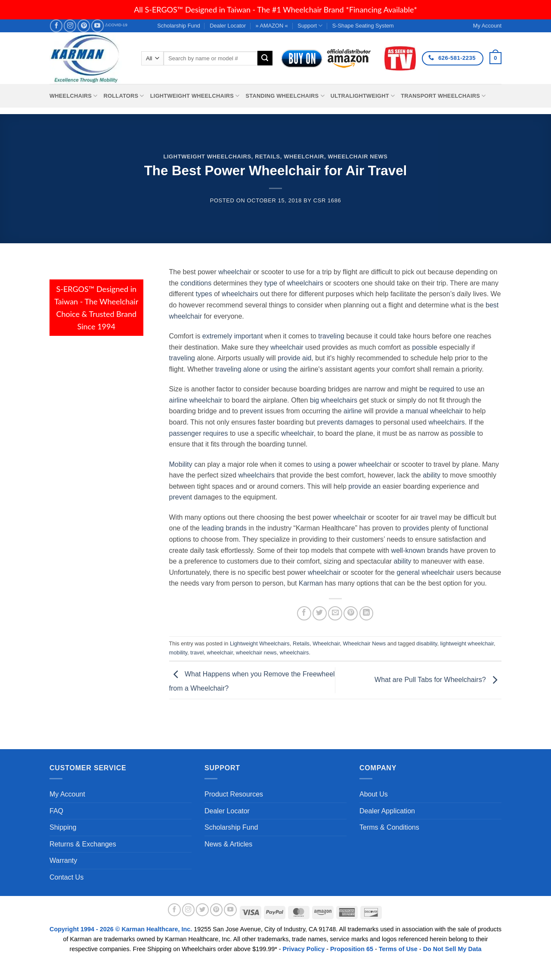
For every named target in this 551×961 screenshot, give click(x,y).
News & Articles (228, 844)
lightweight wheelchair (467, 643)
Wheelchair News (357, 156)
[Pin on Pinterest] (351, 613)
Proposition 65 (351, 949)
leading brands (224, 528)
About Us (373, 794)
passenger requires (198, 433)
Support (309, 26)
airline (353, 411)
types (203, 294)
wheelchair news (256, 652)
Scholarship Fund (178, 25)
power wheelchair (365, 464)
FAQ (56, 811)
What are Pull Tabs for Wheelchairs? (438, 679)
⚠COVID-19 (116, 24)
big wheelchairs (333, 400)
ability (431, 475)
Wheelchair (304, 156)
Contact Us (67, 877)
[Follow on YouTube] (97, 25)
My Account (67, 794)
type (270, 283)
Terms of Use (398, 949)
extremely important (232, 336)
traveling (331, 336)
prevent (251, 411)
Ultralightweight (363, 96)
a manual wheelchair (431, 411)
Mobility (180, 464)
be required (436, 389)
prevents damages (345, 422)
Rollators (124, 96)
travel (197, 652)
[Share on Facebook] (304, 613)
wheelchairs (305, 283)
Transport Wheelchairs (443, 96)
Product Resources (233, 794)
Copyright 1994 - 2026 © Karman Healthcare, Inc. (122, 929)
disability (426, 643)
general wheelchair (425, 572)
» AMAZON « (272, 25)
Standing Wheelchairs (284, 96)
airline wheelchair (196, 400)
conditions (195, 283)
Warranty (63, 860)
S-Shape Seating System (363, 25)
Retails (267, 156)
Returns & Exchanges (83, 844)
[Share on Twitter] (320, 613)
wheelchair (234, 272)
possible (424, 347)
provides (416, 528)
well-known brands (420, 550)
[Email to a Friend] (335, 613)
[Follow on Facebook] (56, 25)
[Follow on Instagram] (70, 25)
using (278, 369)
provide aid (294, 358)
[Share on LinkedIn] (366, 613)
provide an (364, 486)
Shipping (63, 827)
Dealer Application (387, 811)
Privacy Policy (304, 949)
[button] (495, 58)
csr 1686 (327, 200)
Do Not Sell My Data (452, 949)
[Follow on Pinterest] (83, 25)
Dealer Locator (228, 25)
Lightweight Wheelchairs (195, 96)
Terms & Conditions (389, 827)
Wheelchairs (74, 96)
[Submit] (264, 58)
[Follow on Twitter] (202, 909)
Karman (311, 583)
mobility (178, 652)
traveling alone (237, 369)
